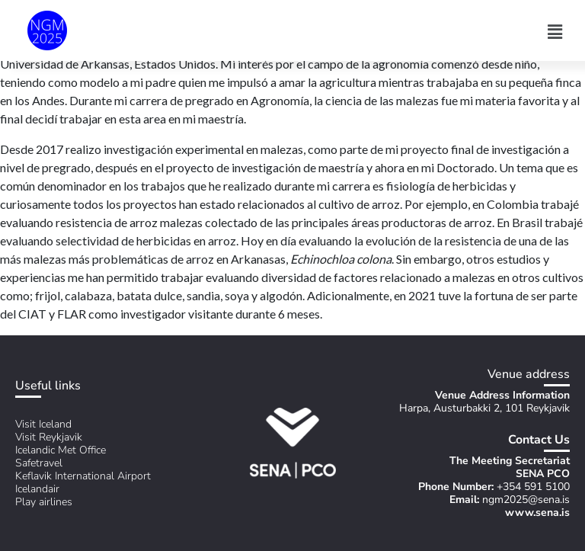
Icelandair (37, 489)
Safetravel (38, 463)
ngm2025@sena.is (526, 499)
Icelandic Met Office (60, 450)
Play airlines (43, 502)
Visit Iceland (43, 424)
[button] (555, 32)
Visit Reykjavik (48, 437)
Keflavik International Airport (83, 476)
